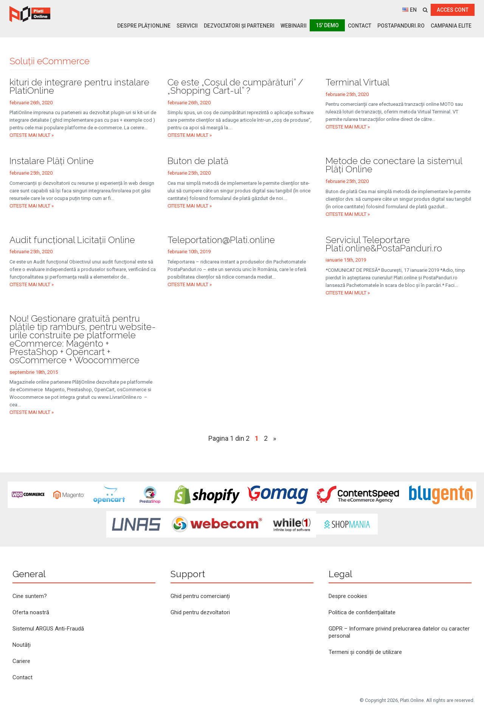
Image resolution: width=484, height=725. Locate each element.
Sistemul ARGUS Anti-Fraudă (48, 628)
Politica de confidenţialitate (362, 612)
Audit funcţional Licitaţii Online (72, 239)
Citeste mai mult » (31, 135)
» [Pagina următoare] (274, 438)
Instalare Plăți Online (51, 160)
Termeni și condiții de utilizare (365, 652)
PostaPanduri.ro (401, 26)
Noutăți (21, 644)
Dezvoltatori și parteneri (239, 26)
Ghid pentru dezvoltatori (200, 612)
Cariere (21, 661)
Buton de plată (198, 160)
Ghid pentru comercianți (200, 596)
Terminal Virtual (357, 82)
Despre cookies (348, 596)
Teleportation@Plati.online (221, 239)
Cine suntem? (29, 596)
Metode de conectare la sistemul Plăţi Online (394, 165)
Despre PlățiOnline (144, 26)
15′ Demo (327, 25)
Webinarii (294, 26)
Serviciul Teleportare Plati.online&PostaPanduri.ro (384, 244)
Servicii (187, 26)
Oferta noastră (30, 612)
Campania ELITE (451, 26)
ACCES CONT (452, 10)
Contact (359, 26)
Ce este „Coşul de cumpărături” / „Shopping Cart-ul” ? (235, 86)
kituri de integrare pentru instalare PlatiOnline (79, 86)
